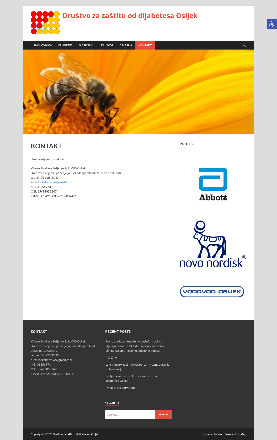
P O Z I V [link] (111, 357)
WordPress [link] (224, 434)
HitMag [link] (241, 434)
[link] (272, 24)
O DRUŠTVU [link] (86, 45)
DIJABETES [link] (65, 45)
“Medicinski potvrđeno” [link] (121, 387)
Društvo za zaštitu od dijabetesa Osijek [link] (130, 15)
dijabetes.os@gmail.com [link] (56, 182)
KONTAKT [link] (145, 45)
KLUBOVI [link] (107, 45)
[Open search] (244, 45)
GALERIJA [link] (125, 45)
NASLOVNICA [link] (43, 45)
